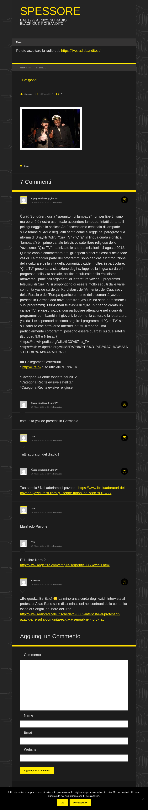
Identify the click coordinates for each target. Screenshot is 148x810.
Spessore (28, 94)
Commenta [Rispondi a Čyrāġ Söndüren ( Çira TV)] (124, 199)
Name (28, 715)
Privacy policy (80, 802)
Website (30, 749)
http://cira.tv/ (31, 367)
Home (28, 67)
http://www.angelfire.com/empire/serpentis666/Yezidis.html (65, 565)
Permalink (57, 202)
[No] (143, 799)
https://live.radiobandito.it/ (80, 51)
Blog (26, 166)
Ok (62, 802)
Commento (32, 655)
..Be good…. (30, 80)
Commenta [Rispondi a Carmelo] (124, 581)
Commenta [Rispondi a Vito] (124, 437)
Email (28, 732)
